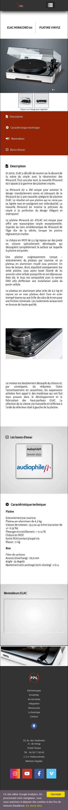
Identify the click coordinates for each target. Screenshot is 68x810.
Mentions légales (34, 761)
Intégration (34, 703)
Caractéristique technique (23, 127)
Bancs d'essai (15, 149)
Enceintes (34, 695)
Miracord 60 (23, 27)
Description (14, 116)
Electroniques (34, 690)
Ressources (34, 708)
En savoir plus (34, 805)
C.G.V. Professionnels (34, 756)
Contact (34, 716)
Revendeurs (15, 138)
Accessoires (34, 699)
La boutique (34, 712)
